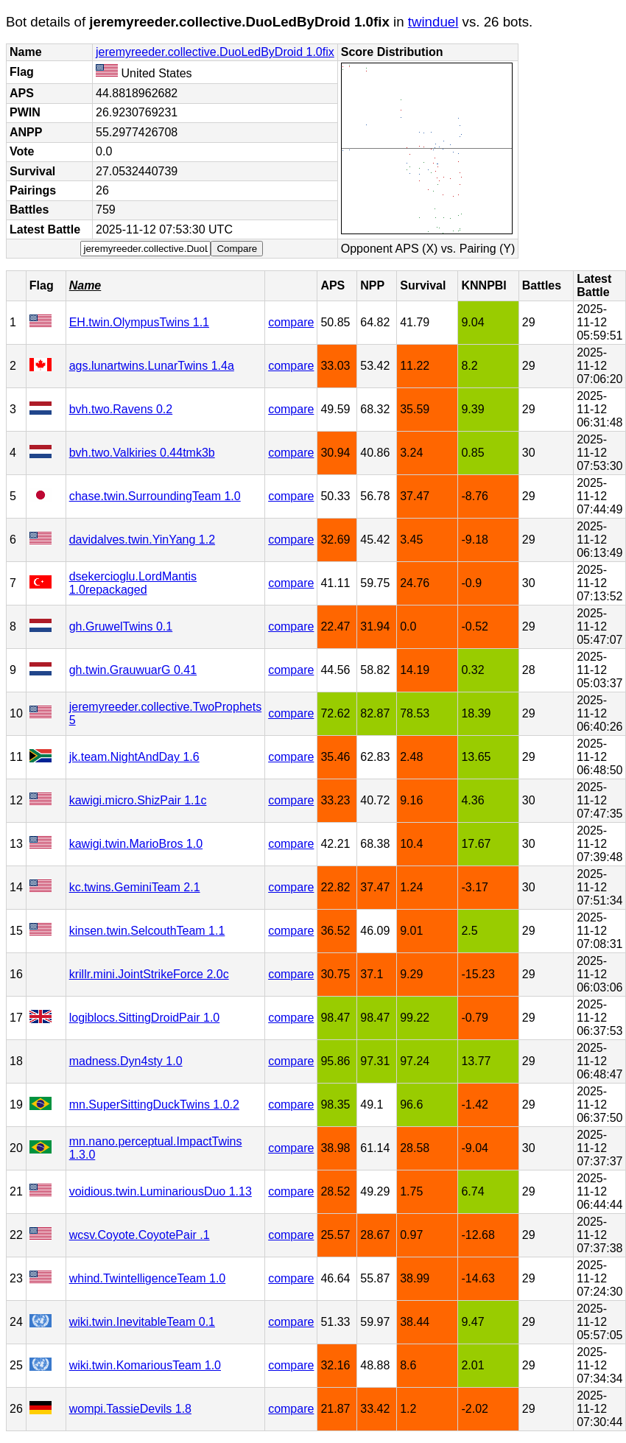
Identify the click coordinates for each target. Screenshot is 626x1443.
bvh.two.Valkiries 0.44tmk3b (142, 452)
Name (85, 285)
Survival (423, 285)
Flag (41, 285)
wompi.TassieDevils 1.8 (130, 1408)
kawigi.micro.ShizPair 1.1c (138, 800)
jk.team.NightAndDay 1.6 (134, 757)
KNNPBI (483, 285)
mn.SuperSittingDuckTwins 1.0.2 (154, 1104)
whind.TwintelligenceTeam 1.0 (147, 1278)
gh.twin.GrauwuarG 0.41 (133, 670)
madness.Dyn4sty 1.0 (126, 1061)
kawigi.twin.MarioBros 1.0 (136, 844)
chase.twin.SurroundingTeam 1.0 (155, 496)
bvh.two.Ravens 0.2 (121, 409)
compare (291, 322)
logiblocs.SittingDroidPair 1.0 (144, 1017)
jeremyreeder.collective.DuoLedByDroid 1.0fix (215, 52)
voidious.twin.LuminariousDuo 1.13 (160, 1191)
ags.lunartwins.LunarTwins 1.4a (151, 365)
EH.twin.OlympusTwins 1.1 (139, 322)
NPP (372, 285)
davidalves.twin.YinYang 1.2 (142, 539)
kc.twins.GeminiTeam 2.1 (134, 887)
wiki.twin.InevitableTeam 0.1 (142, 1322)
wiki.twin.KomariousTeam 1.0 (145, 1365)
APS (332, 285)
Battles (541, 285)
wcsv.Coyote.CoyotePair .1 (139, 1235)
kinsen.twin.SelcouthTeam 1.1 (147, 930)
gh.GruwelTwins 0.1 (121, 626)
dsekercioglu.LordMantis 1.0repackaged (133, 583)
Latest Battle (594, 285)
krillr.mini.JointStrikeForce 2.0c (149, 974)
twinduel (433, 21)
